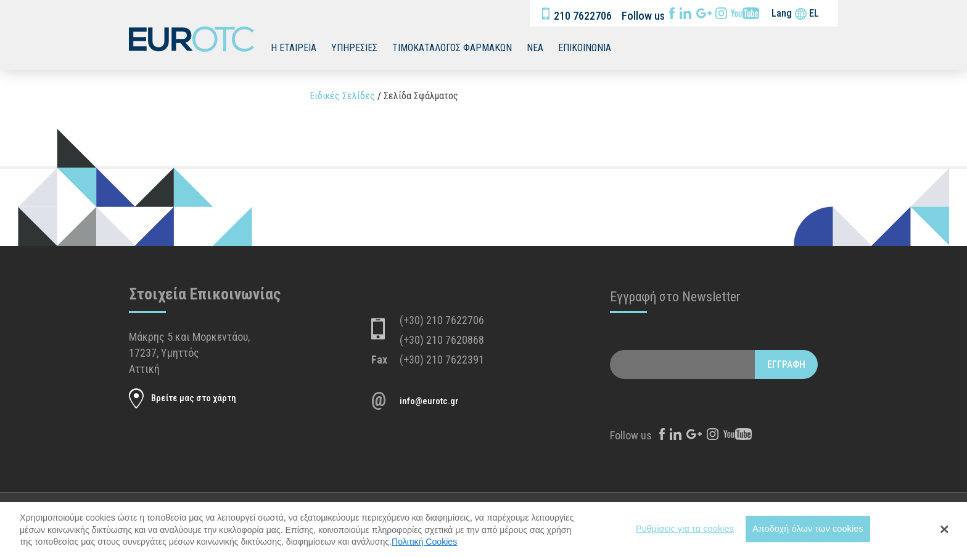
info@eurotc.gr (429, 401)
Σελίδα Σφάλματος (421, 96)
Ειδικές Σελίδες (342, 96)
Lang (782, 13)
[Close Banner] (944, 538)
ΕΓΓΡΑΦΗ (786, 364)
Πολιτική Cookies (424, 550)
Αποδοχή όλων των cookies (807, 537)
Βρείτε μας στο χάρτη (193, 398)
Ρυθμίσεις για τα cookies (685, 537)
